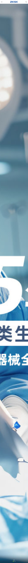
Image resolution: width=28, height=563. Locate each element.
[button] (13, 561)
